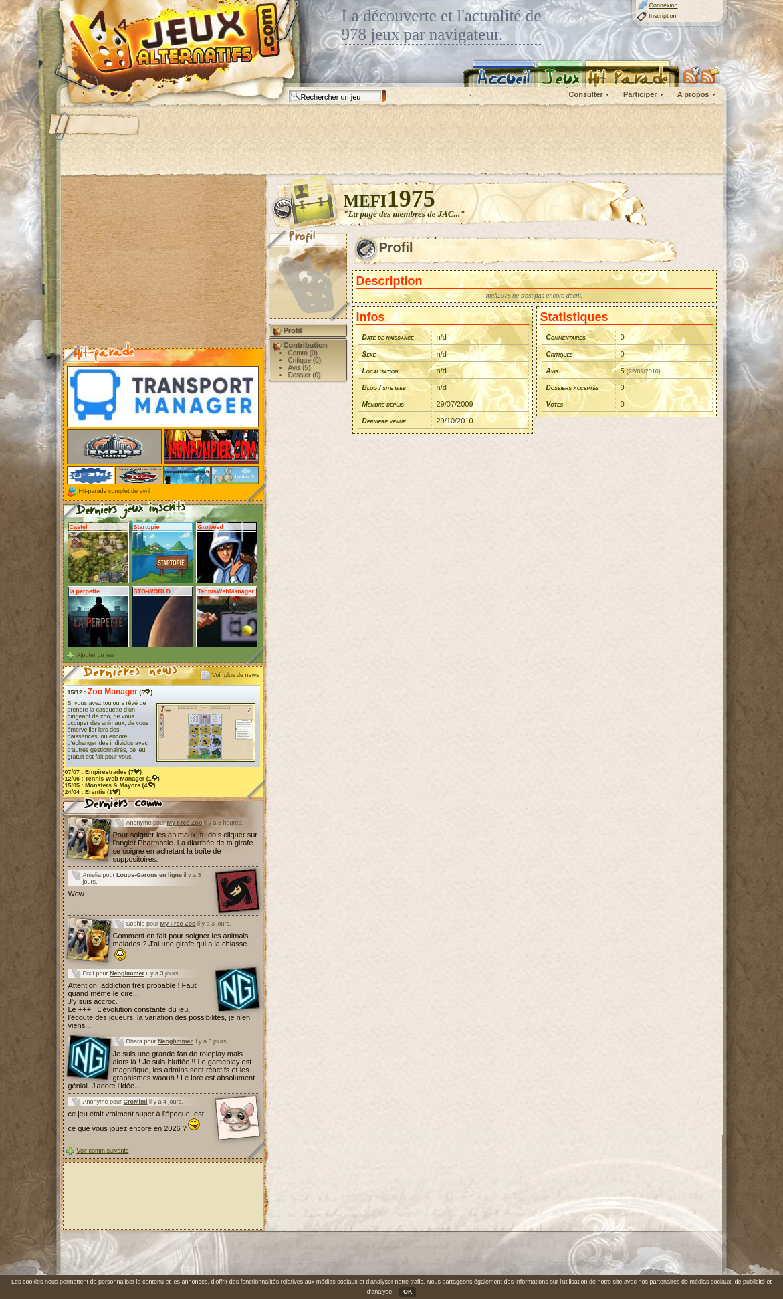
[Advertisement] (391, 140)
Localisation (380, 371)
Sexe (369, 354)
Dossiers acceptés (572, 387)
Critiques (559, 354)
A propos (693, 94)
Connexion (663, 5)
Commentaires (566, 337)
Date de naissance (388, 337)
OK (408, 1291)
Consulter (586, 94)
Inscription (663, 16)
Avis (552, 371)
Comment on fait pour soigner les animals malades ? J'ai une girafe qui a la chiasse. (181, 946)
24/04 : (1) (93, 792)
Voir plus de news (235, 675)
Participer (640, 94)
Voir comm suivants (103, 1150)
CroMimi (136, 1101)
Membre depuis (383, 404)
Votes (555, 404)
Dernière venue (384, 421)
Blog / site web (384, 387)
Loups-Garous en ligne (149, 875)
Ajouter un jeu (95, 655)
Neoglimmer (127, 973)
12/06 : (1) (112, 778)
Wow (76, 894)
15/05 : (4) (110, 785)
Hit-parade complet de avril (115, 491)
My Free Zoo (185, 822)
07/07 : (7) (103, 772)
